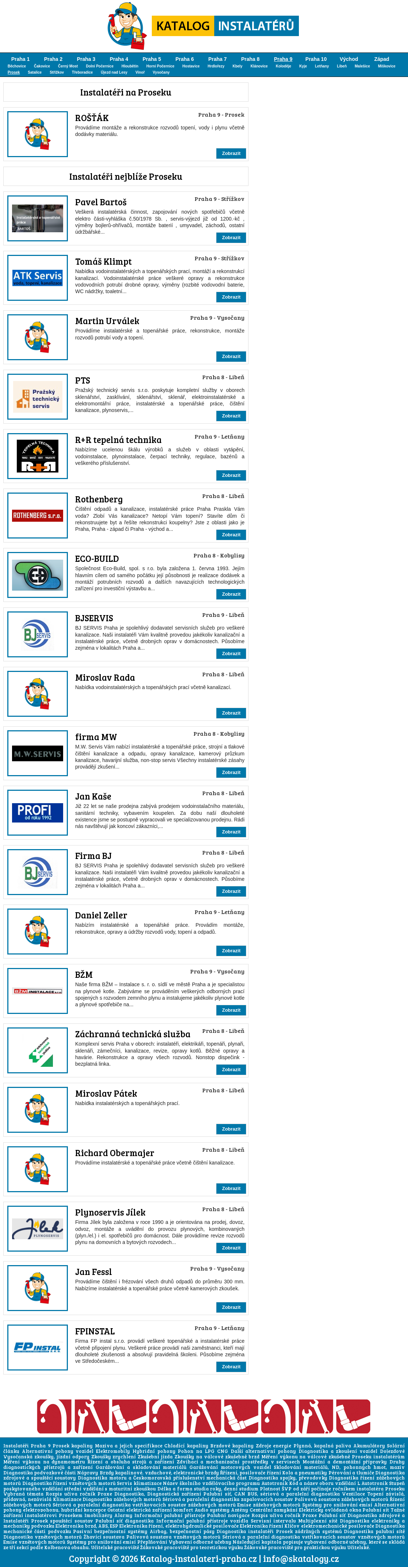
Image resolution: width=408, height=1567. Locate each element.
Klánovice (258, 66)
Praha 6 (185, 59)
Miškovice (387, 66)
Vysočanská (17, 1456)
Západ (381, 59)
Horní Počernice (160, 66)
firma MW (96, 737)
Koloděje (283, 66)
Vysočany (161, 72)
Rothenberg (99, 499)
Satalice (35, 72)
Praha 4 (119, 59)
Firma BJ (93, 855)
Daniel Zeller (101, 915)
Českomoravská (152, 1477)
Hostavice (191, 66)
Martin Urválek (107, 321)
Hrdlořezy (216, 66)
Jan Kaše (93, 796)
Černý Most (68, 66)
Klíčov (292, 1526)
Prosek (14, 72)
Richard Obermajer (114, 1153)
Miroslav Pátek (106, 1093)
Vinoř (140, 72)
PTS (82, 380)
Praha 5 (152, 59)
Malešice (362, 66)
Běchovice (17, 66)
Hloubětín (130, 66)
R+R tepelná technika (118, 439)
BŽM (84, 974)
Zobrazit (231, 153)
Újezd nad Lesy (114, 72)
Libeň (342, 66)
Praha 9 (283, 59)
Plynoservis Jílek (110, 1212)
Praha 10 (316, 59)
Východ (349, 59)
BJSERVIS (94, 618)
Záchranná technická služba (132, 1034)
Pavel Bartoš (101, 202)
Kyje (303, 66)
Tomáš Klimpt (103, 261)
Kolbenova (57, 1547)
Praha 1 (20, 59)
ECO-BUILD (97, 558)
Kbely (237, 66)
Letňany (322, 66)
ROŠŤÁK (92, 118)
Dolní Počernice (99, 66)
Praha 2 (53, 59)
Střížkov (57, 72)
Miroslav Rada (105, 677)
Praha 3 (86, 59)
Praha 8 (250, 59)
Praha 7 (217, 59)
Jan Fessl (93, 1271)
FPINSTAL (95, 1331)
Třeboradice (82, 72)
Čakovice (42, 66)
